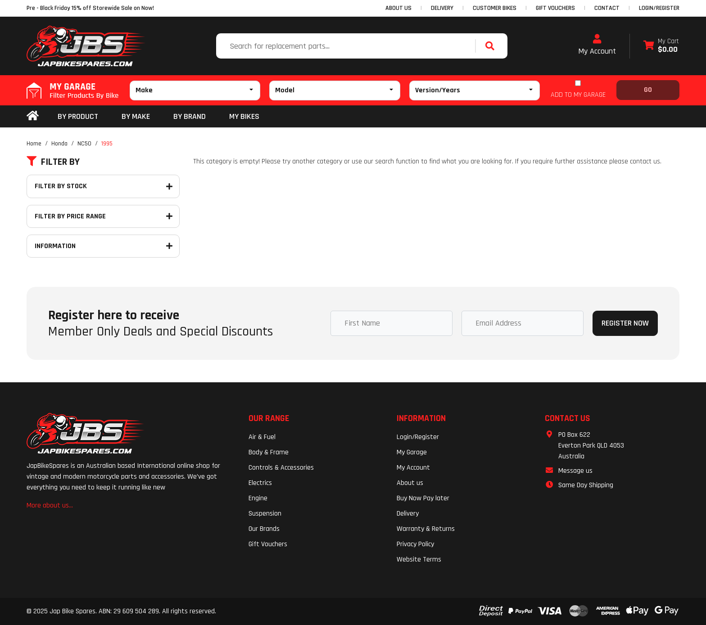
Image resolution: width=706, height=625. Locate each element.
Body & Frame (269, 452)
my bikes (244, 116)
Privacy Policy (415, 544)
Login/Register (659, 8)
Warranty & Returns (426, 529)
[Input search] (346, 46)
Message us (575, 471)
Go (648, 90)
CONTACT (607, 8)
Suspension (265, 513)
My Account (597, 45)
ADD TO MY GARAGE (578, 95)
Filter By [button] (53, 162)
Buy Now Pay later (423, 498)
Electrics (260, 483)
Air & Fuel (262, 437)
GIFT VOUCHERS (555, 8)
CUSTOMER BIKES (494, 8)
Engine (258, 498)
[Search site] (492, 46)
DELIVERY (442, 8)
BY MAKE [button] (136, 116)
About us (410, 483)
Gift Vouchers (268, 544)
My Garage (412, 452)
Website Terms (419, 559)
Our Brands (264, 529)
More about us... (50, 505)
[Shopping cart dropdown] (661, 46)
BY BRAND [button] (189, 116)
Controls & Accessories (281, 467)
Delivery (408, 513)
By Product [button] (78, 116)
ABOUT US (398, 8)
